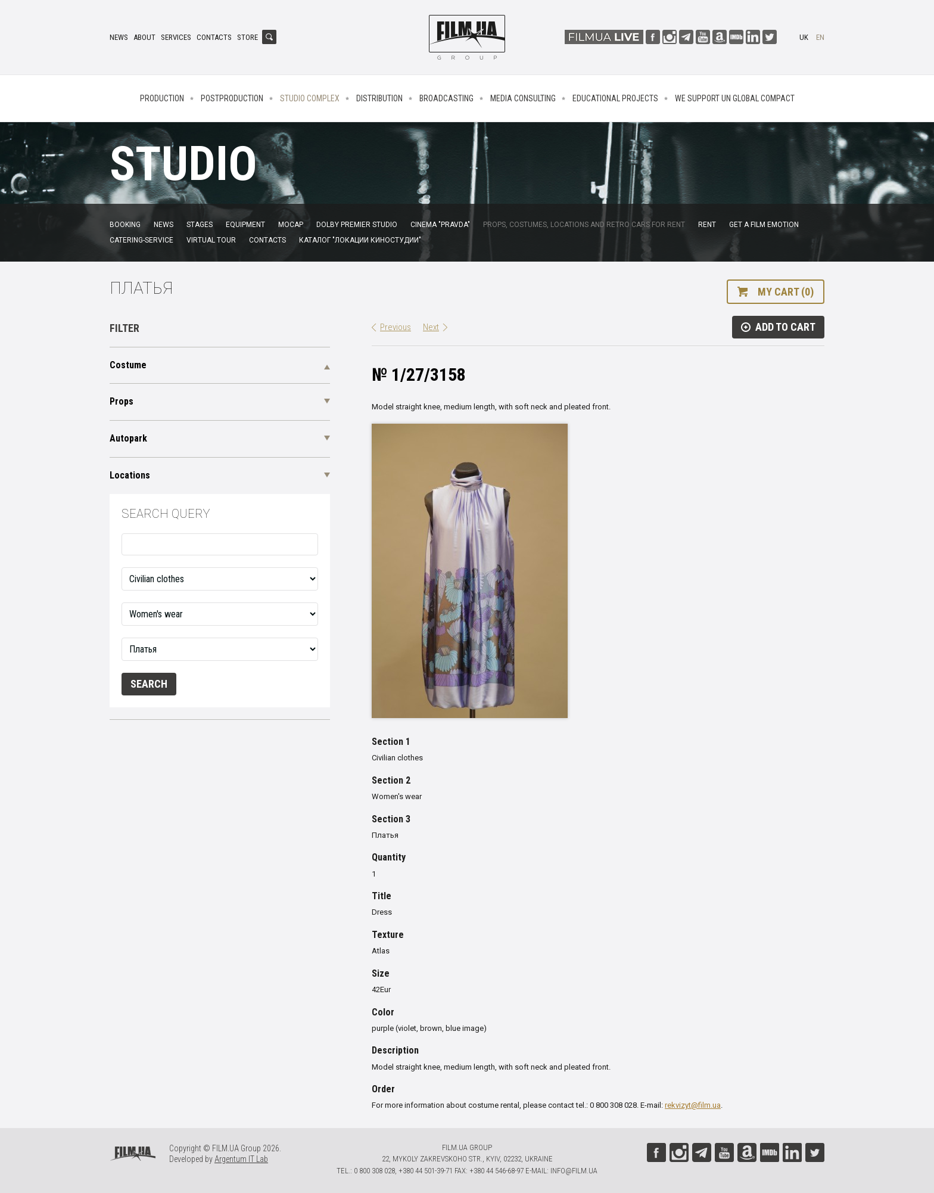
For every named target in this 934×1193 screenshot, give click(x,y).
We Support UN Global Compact (735, 98)
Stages (199, 224)
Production (162, 98)
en (820, 37)
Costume (128, 365)
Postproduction (232, 98)
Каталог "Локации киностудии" (360, 240)
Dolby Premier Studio (356, 224)
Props (121, 401)
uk (803, 37)
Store (247, 37)
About (144, 37)
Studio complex (310, 98)
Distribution (379, 98)
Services (176, 37)
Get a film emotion (764, 224)
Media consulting (523, 98)
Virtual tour (211, 240)
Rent (707, 224)
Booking (125, 224)
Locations (130, 475)
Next (431, 327)
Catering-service (141, 240)
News (119, 37)
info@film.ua (573, 1170)
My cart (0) (786, 291)
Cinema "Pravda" (440, 224)
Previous (395, 327)
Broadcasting (446, 98)
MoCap (290, 224)
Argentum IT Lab (241, 1159)
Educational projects (615, 98)
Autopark (128, 438)
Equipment (245, 224)
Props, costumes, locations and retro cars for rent (584, 224)
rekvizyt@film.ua (693, 1105)
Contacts (214, 37)
